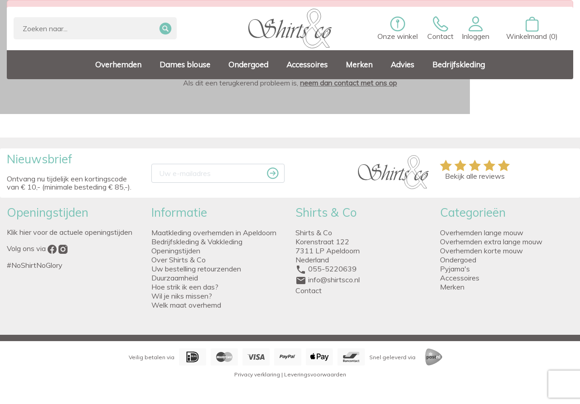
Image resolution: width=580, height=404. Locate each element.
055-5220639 (332, 268)
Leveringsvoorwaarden (315, 374)
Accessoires (459, 277)
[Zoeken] (95, 28)
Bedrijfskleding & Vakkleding (196, 241)
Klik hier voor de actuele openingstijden (69, 232)
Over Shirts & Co (178, 259)
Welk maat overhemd (186, 304)
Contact (308, 290)
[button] (475, 28)
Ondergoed (458, 259)
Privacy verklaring (257, 374)
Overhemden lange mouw (481, 232)
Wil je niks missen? (181, 295)
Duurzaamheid (174, 277)
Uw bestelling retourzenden (196, 268)
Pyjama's (455, 268)
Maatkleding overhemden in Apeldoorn (213, 232)
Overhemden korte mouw (481, 250)
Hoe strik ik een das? (184, 286)
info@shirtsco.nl (334, 279)
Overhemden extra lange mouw (491, 241)
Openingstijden (175, 250)
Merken (452, 286)
